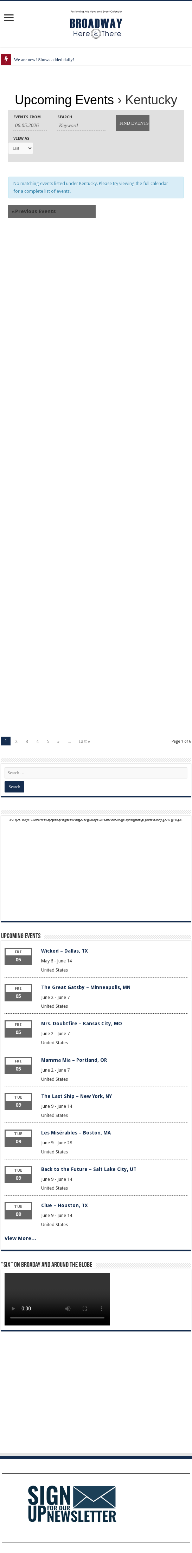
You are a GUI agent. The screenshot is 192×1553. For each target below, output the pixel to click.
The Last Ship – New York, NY (76, 1096)
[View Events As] (20, 148)
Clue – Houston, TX (64, 1205)
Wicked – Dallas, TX (64, 951)
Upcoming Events (64, 100)
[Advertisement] (96, 296)
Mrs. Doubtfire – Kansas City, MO (81, 1023)
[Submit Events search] (132, 123)
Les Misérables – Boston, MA (76, 1133)
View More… (21, 1238)
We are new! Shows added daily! (44, 59)
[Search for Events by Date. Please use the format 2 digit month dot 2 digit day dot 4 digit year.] (30, 126)
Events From (27, 117)
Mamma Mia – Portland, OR (74, 1060)
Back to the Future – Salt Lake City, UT (88, 1169)
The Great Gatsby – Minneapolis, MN (85, 987)
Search (64, 117)
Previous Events (34, 211)
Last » (84, 741)
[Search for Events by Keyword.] (81, 126)
